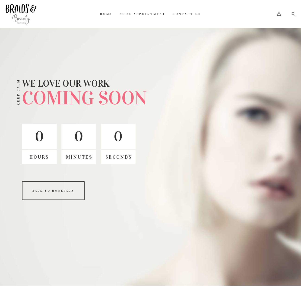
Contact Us (187, 14)
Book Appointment (143, 14)
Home (106, 14)
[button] (279, 14)
